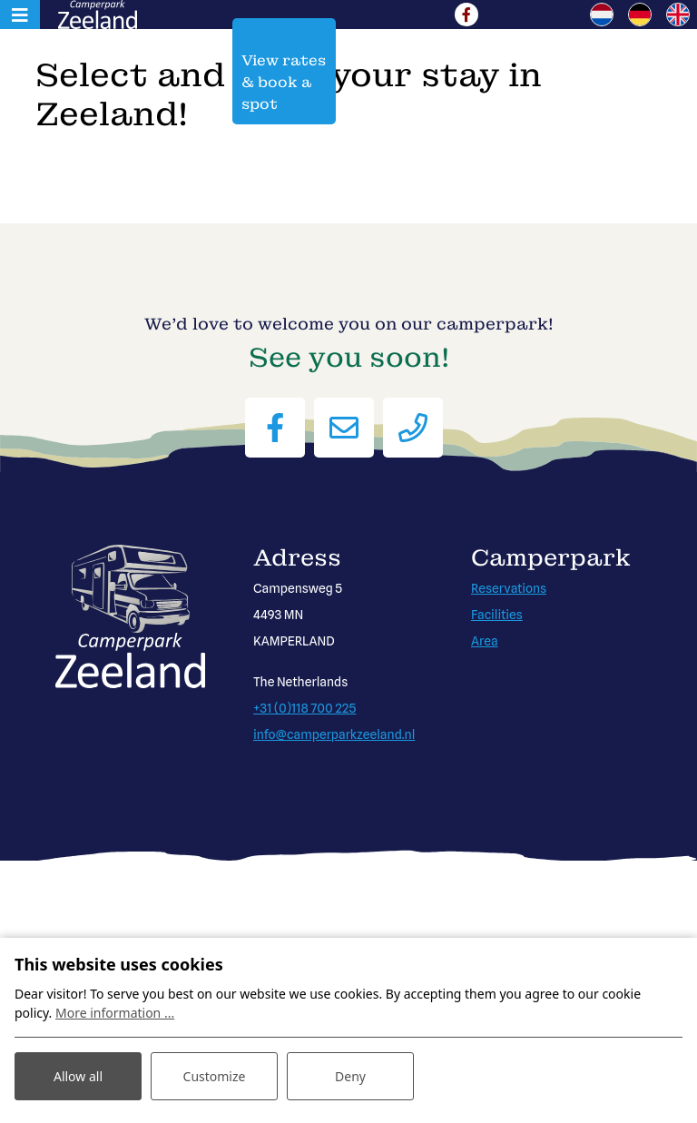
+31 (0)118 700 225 (304, 708)
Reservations (508, 588)
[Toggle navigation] (20, 14)
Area (484, 641)
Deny (350, 1076)
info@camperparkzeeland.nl (334, 734)
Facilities (497, 614)
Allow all (78, 1076)
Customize (214, 1076)
